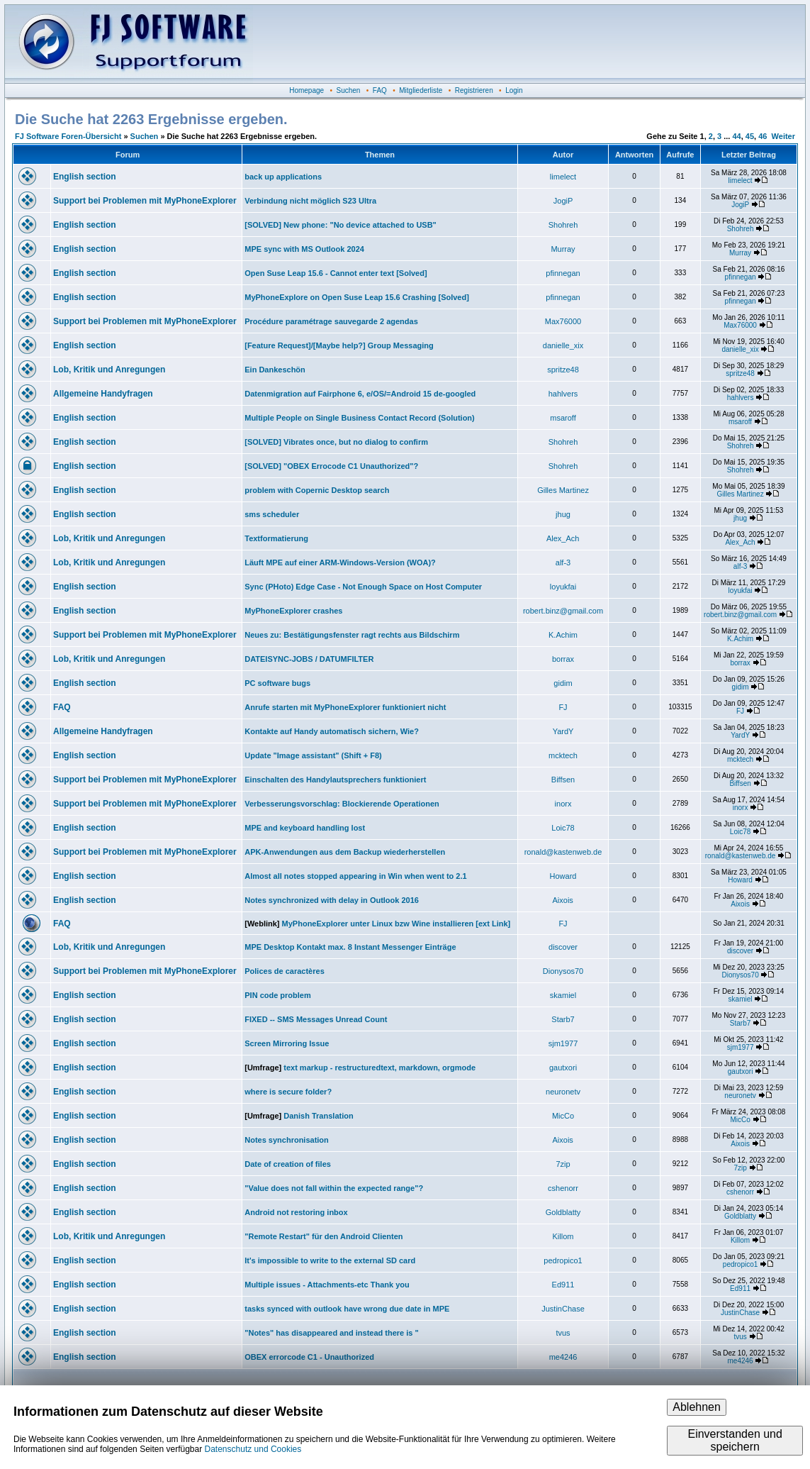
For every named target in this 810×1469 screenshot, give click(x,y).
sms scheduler (271, 514)
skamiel (563, 995)
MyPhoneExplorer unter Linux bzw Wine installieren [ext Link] (396, 923)
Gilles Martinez (563, 490)
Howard (563, 876)
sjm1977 (563, 1043)
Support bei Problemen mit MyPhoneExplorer (145, 201)
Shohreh (563, 225)
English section (84, 177)
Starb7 (562, 1019)
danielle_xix (563, 345)
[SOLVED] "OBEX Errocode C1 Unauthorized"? (331, 466)
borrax (563, 659)
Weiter (783, 136)
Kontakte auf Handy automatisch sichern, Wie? (331, 731)
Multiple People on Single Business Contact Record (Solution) (359, 418)
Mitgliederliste (420, 90)
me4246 (563, 1357)
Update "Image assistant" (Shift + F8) (313, 755)
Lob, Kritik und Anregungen (109, 370)
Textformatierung (276, 538)
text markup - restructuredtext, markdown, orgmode (379, 1067)
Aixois (563, 900)
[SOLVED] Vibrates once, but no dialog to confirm (336, 442)
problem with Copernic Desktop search (316, 490)
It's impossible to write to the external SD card (329, 1260)
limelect (563, 176)
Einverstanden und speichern (734, 1440)
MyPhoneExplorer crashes (293, 610)
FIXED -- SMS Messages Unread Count (315, 1019)
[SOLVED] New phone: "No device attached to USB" (340, 225)
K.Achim (563, 635)
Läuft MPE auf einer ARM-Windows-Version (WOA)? (340, 562)
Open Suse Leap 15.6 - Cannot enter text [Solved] (335, 273)
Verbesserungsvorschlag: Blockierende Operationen (341, 803)
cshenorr (563, 1188)
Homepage (306, 90)
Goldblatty (563, 1212)
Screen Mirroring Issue (286, 1043)
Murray (563, 249)
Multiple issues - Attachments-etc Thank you (326, 1284)
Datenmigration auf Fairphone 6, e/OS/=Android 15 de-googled (360, 393)
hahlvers (563, 393)
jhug (563, 514)
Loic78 (562, 828)
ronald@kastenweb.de (563, 852)
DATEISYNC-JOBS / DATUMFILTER (308, 659)
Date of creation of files (287, 1164)
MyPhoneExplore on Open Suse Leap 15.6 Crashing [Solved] (356, 297)
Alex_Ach (562, 538)
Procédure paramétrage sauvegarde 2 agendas (331, 321)
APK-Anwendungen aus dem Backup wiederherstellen (344, 852)
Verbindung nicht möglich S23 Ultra (310, 200)
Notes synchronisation (286, 1140)
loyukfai (563, 586)
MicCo (563, 1116)
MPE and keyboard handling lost (304, 828)
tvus (563, 1333)
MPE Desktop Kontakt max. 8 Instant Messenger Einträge (350, 947)
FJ (562, 707)
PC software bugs (277, 683)
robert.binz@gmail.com (563, 610)
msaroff (562, 418)
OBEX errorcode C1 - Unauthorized (309, 1357)
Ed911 (563, 1284)
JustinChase (563, 1308)
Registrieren (474, 90)
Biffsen (563, 779)
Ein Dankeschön (274, 369)
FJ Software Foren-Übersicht (68, 136)
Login (513, 90)
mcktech (563, 755)
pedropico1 (563, 1260)
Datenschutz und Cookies (253, 1449)
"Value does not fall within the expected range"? (333, 1188)
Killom (563, 1236)
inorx (563, 803)
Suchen (349, 90)
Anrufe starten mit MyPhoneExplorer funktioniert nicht (345, 707)
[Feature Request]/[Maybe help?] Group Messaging (338, 345)
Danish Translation (318, 1116)
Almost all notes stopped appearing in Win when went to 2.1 (355, 876)
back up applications (283, 176)
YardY (563, 731)
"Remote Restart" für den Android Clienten (323, 1236)
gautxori (563, 1067)
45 (750, 136)
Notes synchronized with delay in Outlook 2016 (331, 900)
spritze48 (563, 369)
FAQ (380, 90)
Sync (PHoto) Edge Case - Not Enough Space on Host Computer (363, 586)
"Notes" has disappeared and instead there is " (331, 1333)
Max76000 (563, 321)
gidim (562, 683)
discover (563, 947)
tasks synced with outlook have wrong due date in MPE (346, 1308)
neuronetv (563, 1091)
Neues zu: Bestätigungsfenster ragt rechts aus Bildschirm (351, 635)
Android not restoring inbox (295, 1212)
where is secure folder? (288, 1091)
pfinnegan (563, 273)
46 (762, 136)
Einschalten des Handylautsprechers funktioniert (335, 779)
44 (736, 136)
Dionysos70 (563, 971)
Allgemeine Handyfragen (103, 394)
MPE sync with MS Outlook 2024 (304, 249)
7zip (563, 1164)
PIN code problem (277, 995)
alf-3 (563, 562)
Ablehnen (697, 1407)
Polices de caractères (284, 971)
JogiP (563, 200)
